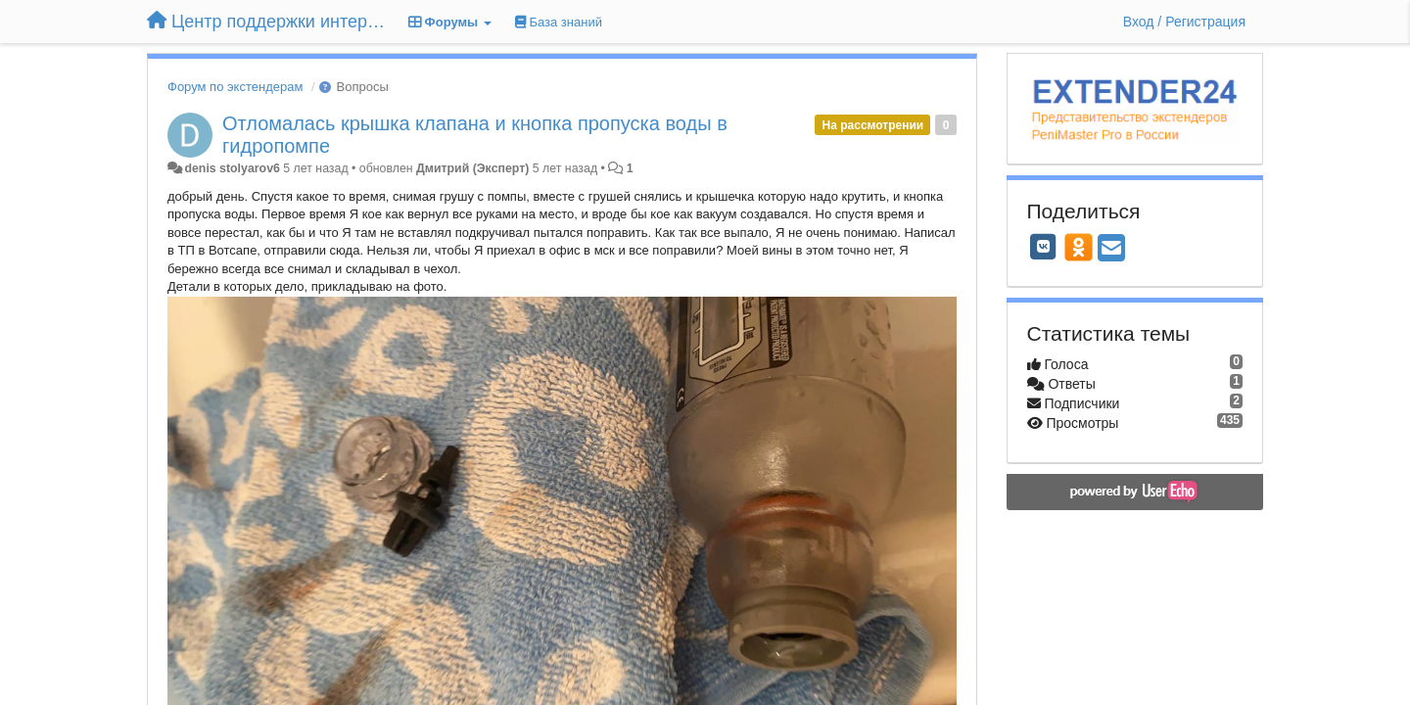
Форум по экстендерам (235, 86)
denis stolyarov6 (231, 168)
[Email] (1111, 249)
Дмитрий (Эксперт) (472, 168)
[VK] (1043, 246)
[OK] (1078, 246)
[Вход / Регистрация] (1184, 21)
